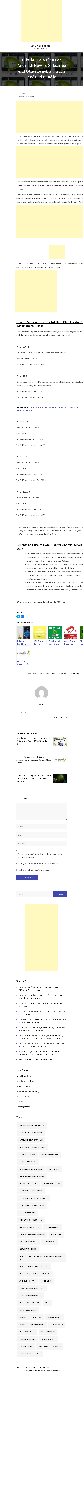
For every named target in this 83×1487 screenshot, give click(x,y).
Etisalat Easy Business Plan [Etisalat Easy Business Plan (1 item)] (32, 1205)
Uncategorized (23, 1107)
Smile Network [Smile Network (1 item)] (26, 1346)
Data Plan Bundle (40, 46)
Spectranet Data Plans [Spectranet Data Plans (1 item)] (30, 1354)
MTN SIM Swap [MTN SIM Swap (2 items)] (57, 1325)
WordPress (57, 1371)
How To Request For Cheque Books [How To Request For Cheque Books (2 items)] (35, 1274)
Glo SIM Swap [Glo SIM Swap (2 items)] (49, 1242)
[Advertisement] (41, 21)
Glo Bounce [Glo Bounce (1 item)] (56, 1235)
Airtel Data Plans (24, 1076)
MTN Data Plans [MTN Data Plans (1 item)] (54, 1317)
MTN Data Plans (24, 1096)
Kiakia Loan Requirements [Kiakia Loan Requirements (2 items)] (30, 1295)
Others (19, 1101)
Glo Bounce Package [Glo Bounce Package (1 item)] (28, 1242)
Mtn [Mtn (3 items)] (47, 1303)
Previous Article (24, 713)
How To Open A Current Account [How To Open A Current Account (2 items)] (34, 1266)
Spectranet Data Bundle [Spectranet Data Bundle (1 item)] (50, 1346)
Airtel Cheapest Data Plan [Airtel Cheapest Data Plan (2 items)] (31, 1140)
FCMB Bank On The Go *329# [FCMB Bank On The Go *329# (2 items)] (31, 1220)
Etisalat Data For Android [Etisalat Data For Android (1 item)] (31, 1191)
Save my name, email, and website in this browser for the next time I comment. (40, 856)
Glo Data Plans (23, 1086)
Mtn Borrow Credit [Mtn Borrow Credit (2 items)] (28, 1310)
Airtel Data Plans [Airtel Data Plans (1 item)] (27, 1155)
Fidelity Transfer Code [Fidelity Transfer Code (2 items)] (29, 1227)
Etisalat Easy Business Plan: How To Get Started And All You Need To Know (33, 741)
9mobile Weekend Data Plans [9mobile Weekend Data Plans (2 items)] (32, 1125)
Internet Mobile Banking (27, 1091)
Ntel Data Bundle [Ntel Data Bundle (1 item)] (27, 1332)
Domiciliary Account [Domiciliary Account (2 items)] (28, 1184)
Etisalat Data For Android (45, 674)
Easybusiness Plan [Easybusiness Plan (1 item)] (52, 1184)
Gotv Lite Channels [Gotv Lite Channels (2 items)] (28, 1249)
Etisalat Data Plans (25, 96)
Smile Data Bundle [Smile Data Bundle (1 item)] (27, 1339)
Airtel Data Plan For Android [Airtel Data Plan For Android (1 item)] (32, 1147)
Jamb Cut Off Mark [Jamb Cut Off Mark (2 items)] (27, 1281)
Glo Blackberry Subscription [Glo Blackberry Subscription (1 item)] (32, 1235)
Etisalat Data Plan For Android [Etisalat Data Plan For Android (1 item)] (33, 1198)
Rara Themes (38, 1371)
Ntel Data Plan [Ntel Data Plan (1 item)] (48, 1332)
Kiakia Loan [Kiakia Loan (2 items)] (46, 1281)
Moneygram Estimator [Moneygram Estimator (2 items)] (29, 1303)
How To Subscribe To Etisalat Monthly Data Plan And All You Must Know (33, 760)
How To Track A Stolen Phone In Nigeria (37, 1059)
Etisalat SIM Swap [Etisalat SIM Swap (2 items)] (27, 1213)
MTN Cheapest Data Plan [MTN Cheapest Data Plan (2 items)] (30, 1317)
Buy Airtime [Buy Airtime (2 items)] (54, 1169)
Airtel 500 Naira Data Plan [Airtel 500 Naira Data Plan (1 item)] (31, 1133)
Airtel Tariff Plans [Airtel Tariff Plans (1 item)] (28, 1162)
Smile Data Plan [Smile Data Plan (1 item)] (48, 1339)
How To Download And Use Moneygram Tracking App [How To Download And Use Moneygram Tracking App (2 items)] (41, 1257)
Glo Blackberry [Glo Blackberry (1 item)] (52, 1227)
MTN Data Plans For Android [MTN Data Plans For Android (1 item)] (32, 1325)
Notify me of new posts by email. (33, 870)
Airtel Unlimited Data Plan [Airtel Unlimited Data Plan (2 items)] (31, 1169)
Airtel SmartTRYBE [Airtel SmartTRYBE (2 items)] (50, 1155)
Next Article (60, 718)
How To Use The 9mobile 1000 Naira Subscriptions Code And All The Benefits (33, 778)
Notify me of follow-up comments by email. (38, 863)
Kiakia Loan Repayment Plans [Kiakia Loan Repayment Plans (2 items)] (32, 1288)
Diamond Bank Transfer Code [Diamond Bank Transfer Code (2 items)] (32, 1176)
